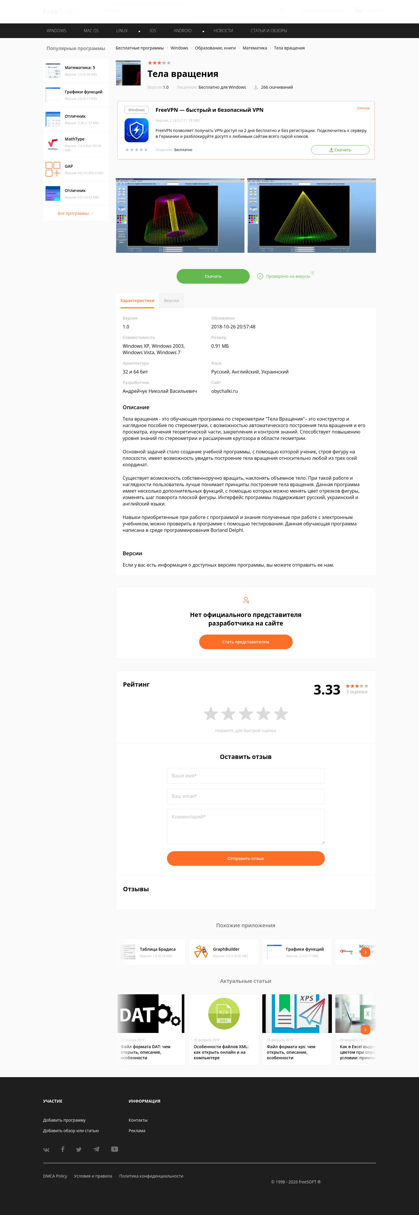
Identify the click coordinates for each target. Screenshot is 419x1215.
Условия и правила (93, 1176)
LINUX (121, 30)
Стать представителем (245, 642)
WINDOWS (56, 30)
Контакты (138, 1120)
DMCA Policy (55, 1176)
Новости (223, 30)
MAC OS (91, 30)
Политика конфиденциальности (151, 1176)
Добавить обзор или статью (71, 1130)
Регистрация (331, 10)
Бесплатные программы (140, 48)
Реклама (137, 1130)
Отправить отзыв (246, 858)
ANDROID (183, 30)
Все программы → (76, 213)
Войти (309, 10)
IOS (153, 30)
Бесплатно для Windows (222, 87)
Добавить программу (64, 1120)
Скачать (213, 276)
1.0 (158, 87)
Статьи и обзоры (269, 30)
